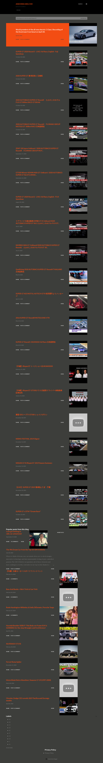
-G (10, 736)
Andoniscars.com (24, 4)
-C (9, 725)
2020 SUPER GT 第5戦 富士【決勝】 (30, 76)
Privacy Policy (49, 753)
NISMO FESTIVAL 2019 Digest (27, 439)
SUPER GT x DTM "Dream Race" (28, 511)
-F (9, 733)
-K (9, 744)
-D (9, 728)
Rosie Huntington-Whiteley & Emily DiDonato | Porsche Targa (30, 607)
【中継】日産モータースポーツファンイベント (24, 571)
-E (9, 730)
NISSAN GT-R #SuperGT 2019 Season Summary (34, 463)
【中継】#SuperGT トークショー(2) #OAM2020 (34, 366)
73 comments (14, 541)
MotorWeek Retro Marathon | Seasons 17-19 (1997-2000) (28, 680)
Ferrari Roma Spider (13, 662)
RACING (18, 10)
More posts (60, 532)
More (62, 39)
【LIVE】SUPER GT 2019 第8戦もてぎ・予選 (33, 487)
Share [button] (17, 39)
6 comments (14, 578)
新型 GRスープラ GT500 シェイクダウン (31, 415)
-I (9, 741)
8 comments (14, 597)
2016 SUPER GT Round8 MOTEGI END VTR (33, 318)
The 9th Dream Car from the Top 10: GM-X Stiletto (25, 550)
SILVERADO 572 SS (13, 644)
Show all (84, 18)
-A (9, 719)
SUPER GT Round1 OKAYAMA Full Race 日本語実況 (36, 342)
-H (9, 739)
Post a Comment (25, 39)
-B (9, 722)
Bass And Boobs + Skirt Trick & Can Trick (21, 589)
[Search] (80, 4)
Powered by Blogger (51, 759)
